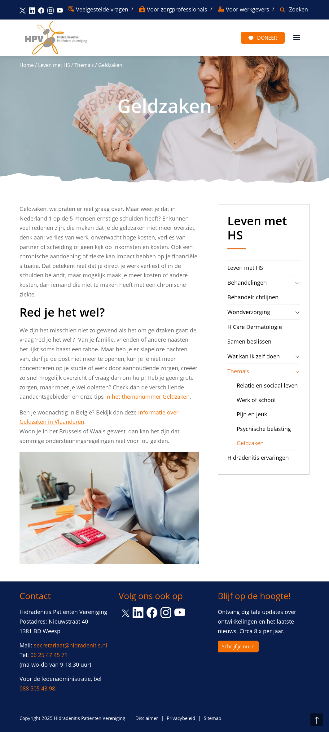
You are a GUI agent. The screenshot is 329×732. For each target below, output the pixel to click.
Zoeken (298, 9)
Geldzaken (250, 443)
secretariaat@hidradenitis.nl (70, 645)
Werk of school (256, 400)
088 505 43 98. (38, 688)
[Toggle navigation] (297, 37)
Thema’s (84, 65)
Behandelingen (247, 282)
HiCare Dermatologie (254, 327)
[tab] (297, 282)
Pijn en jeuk (252, 414)
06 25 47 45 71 (49, 655)
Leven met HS (54, 65)
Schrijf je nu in (238, 646)
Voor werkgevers (247, 9)
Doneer (262, 37)
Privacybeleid (181, 718)
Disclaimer (146, 718)
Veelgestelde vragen (102, 9)
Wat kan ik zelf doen (253, 356)
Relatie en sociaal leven (267, 385)
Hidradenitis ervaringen (258, 457)
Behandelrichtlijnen (253, 297)
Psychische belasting (264, 428)
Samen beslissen (249, 341)
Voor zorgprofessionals (177, 9)
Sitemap (212, 718)
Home (27, 65)
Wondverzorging (248, 312)
